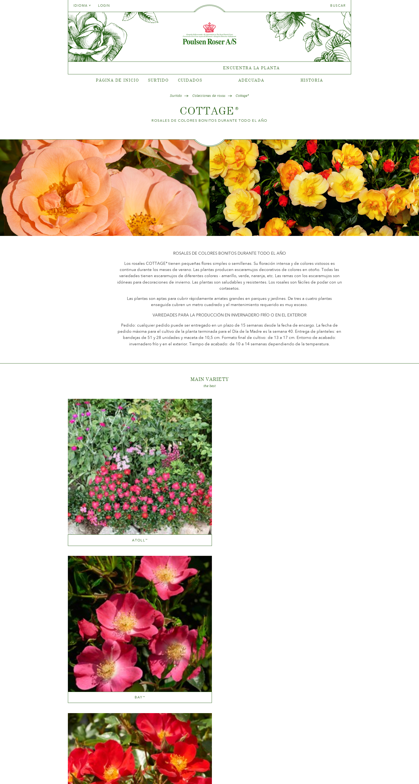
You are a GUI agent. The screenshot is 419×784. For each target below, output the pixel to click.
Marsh (209, 529)
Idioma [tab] (82, 5)
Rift (268, 529)
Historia (312, 80)
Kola (92, 529)
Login (104, 5)
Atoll (92, 462)
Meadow (210, 638)
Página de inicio (117, 80)
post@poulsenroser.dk (270, 772)
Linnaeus (150, 529)
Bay (150, 462)
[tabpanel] (209, 68)
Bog (92, 638)
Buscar (338, 5)
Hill (327, 462)
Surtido (158, 80)
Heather (268, 462)
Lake (150, 638)
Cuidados (190, 80)
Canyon (209, 462)
